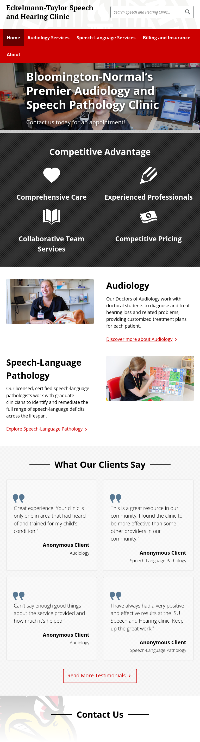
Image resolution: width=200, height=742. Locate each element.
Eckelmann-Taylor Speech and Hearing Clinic (49, 12)
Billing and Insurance (166, 37)
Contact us (40, 122)
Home (13, 37)
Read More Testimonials (96, 675)
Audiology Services (48, 37)
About (14, 54)
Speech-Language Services (106, 37)
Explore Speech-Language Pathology (44, 429)
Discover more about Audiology (139, 339)
